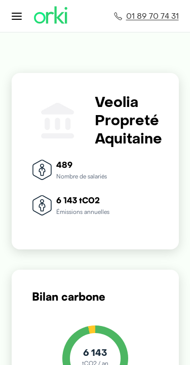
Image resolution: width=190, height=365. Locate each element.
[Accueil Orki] (50, 16)
